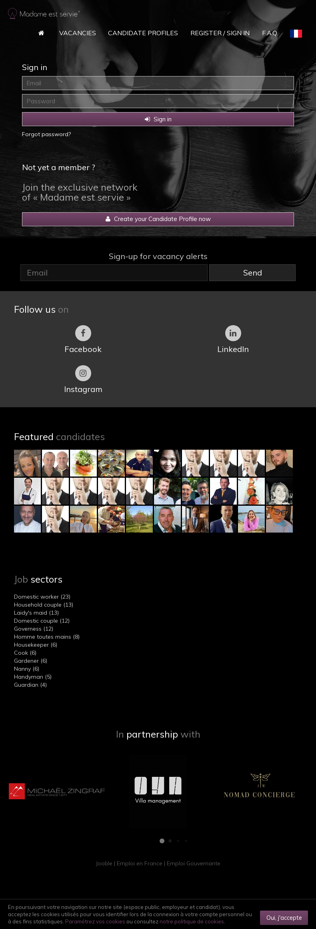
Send (252, 272)
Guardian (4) (30, 684)
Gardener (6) (30, 660)
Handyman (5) (33, 676)
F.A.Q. (270, 33)
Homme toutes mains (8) (47, 636)
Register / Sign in (220, 33)
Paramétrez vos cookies (95, 921)
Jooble (104, 863)
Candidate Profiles (143, 33)
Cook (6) (25, 652)
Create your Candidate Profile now (158, 219)
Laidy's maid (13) (36, 612)
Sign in (158, 119)
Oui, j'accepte (284, 917)
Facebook (83, 339)
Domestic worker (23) (42, 596)
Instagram (83, 379)
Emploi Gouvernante (193, 863)
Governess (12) (33, 628)
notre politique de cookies (192, 921)
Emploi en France (139, 863)
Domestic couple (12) (42, 620)
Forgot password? (46, 134)
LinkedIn (233, 339)
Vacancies (77, 33)
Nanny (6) (26, 668)
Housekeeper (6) (35, 644)
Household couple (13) (43, 604)
